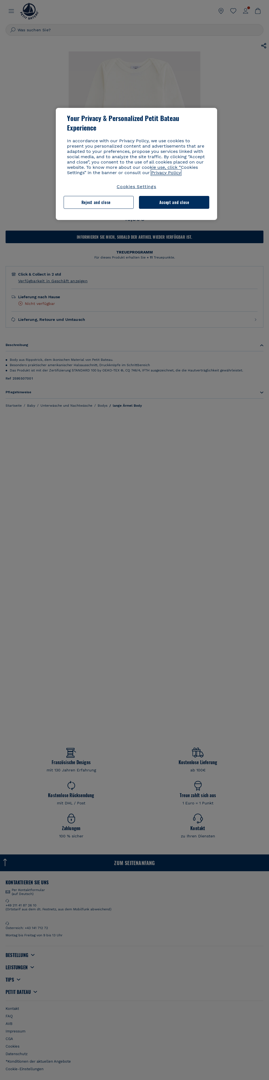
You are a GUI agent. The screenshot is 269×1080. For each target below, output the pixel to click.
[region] (136, 164)
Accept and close (174, 202)
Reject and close (96, 202)
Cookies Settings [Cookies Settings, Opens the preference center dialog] (136, 186)
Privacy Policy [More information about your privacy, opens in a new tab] (166, 172)
